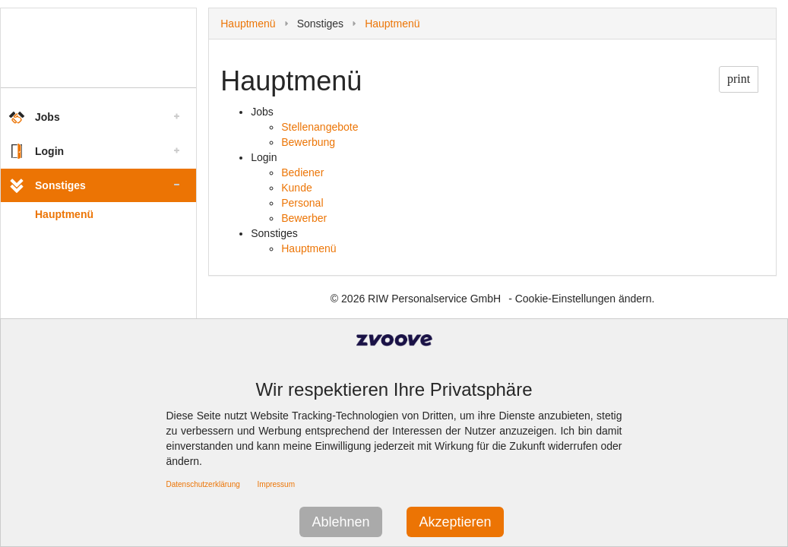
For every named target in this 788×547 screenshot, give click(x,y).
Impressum (276, 484)
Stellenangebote (319, 127)
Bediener (302, 172)
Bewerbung (308, 142)
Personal (302, 203)
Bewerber (304, 218)
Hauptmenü (64, 214)
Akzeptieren (455, 522)
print (738, 78)
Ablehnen (340, 522)
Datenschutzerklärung (203, 484)
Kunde (296, 188)
